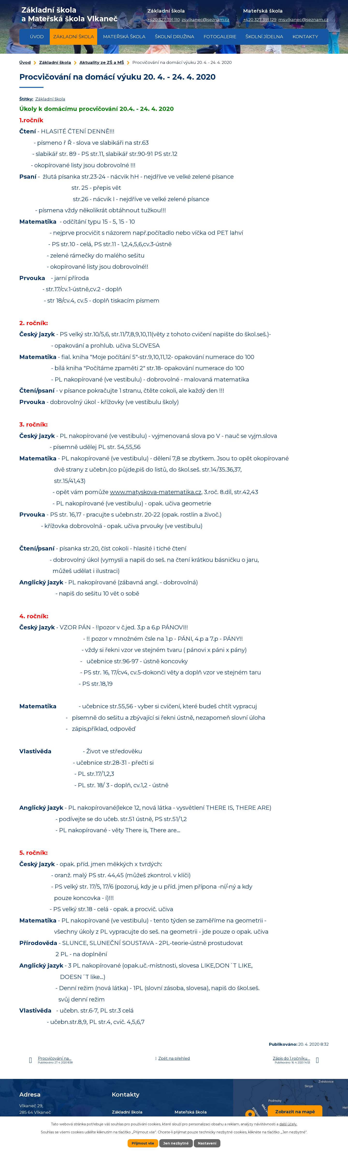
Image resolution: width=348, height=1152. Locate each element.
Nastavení (207, 1143)
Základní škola (73, 36)
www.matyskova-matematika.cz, (156, 492)
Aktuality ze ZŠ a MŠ (102, 62)
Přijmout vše (143, 1143)
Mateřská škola (124, 36)
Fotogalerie (220, 36)
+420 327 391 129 (259, 19)
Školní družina (174, 36)
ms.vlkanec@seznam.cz (303, 19)
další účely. (288, 1124)
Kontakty (305, 36)
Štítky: (26, 99)
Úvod (37, 36)
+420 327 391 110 (163, 19)
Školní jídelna (264, 36)
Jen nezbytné (176, 1143)
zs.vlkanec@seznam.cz (205, 19)
